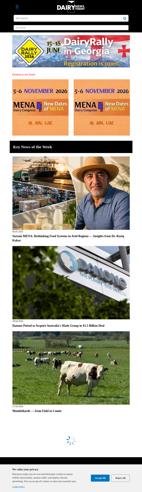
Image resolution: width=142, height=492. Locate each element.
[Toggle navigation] (17, 6)
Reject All (121, 478)
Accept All (100, 478)
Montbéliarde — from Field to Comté (37, 411)
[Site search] (71, 18)
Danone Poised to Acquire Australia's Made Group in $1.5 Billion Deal (58, 325)
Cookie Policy (18, 486)
